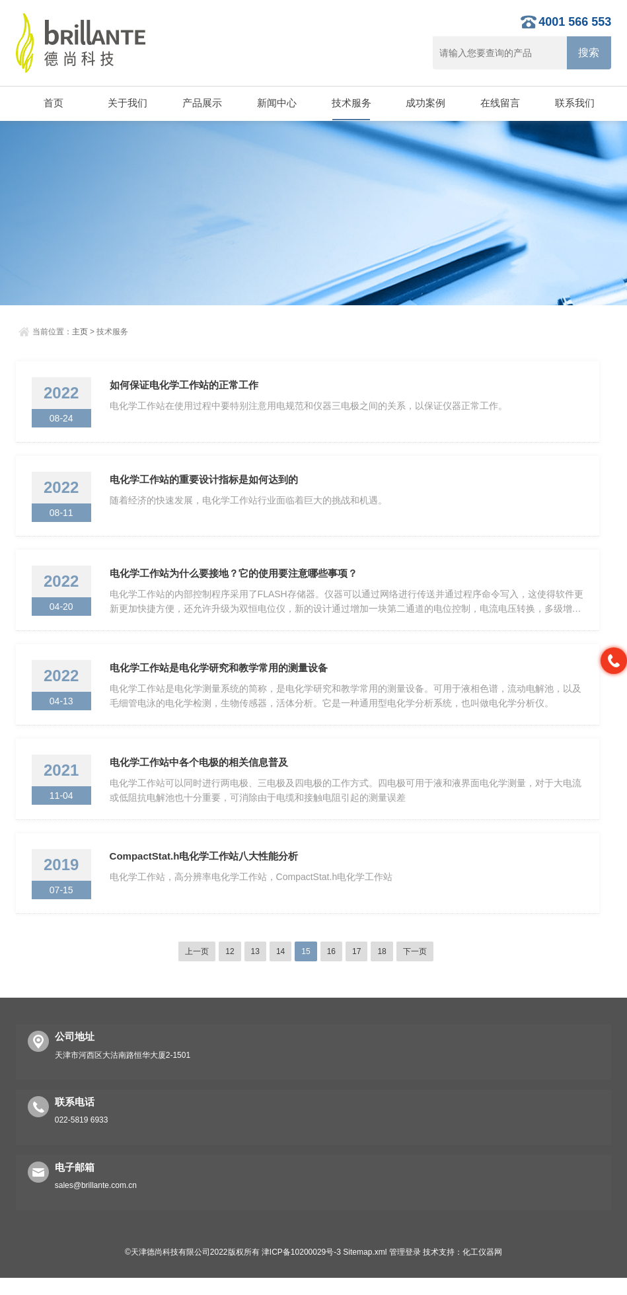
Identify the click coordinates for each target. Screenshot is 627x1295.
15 (305, 968)
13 (255, 968)
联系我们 (574, 102)
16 (331, 968)
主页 (80, 331)
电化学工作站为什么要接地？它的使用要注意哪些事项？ (235, 580)
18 (381, 968)
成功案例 (425, 102)
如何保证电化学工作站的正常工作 (185, 386)
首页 (53, 102)
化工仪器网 (482, 1269)
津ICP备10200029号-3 (301, 1269)
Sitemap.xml (365, 1269)
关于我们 (127, 102)
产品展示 (201, 102)
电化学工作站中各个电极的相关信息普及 (200, 774)
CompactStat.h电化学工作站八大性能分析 (205, 871)
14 (280, 968)
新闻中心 (276, 102)
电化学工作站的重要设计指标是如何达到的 (205, 483)
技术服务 (351, 102)
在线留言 (499, 102)
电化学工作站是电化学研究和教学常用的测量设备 (220, 677)
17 (356, 968)
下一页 (415, 968)
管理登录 (405, 1269)
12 (229, 968)
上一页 (197, 968)
